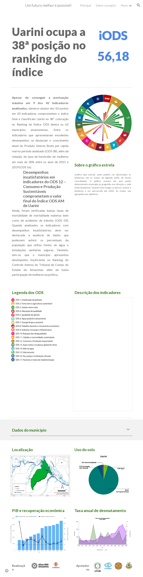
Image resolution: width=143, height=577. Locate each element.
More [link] (124, 5)
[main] (50, 51)
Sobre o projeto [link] (106, 5)
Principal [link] (85, 5)
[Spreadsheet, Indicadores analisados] (102, 354)
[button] (138, 5)
